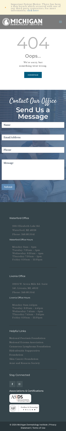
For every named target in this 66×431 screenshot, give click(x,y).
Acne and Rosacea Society (24, 363)
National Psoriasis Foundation (27, 338)
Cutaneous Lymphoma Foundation (30, 346)
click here (33, 10)
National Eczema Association (26, 342)
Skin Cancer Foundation (23, 359)
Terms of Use (38, 428)
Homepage (33, 75)
